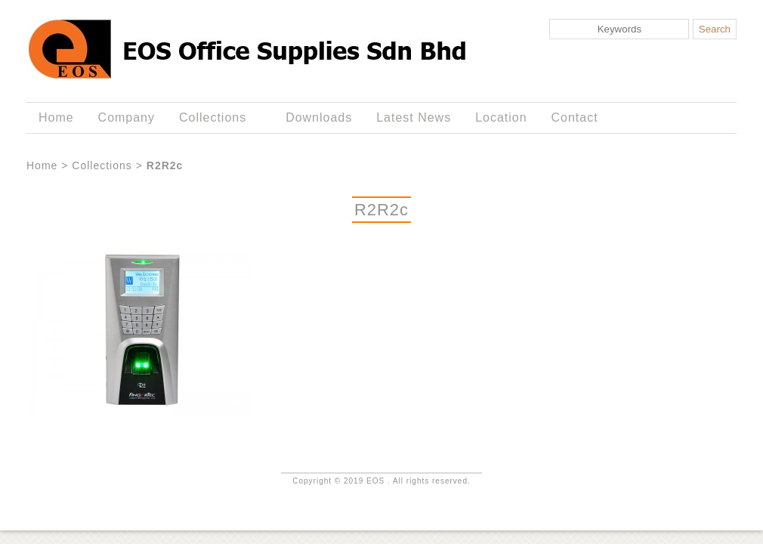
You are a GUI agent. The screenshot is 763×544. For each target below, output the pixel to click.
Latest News (413, 117)
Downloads (319, 117)
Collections (215, 118)
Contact (574, 117)
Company (126, 117)
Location (501, 117)
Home (56, 117)
